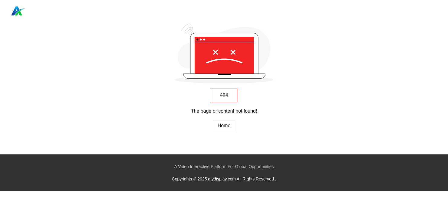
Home (399, 10)
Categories (423, 10)
